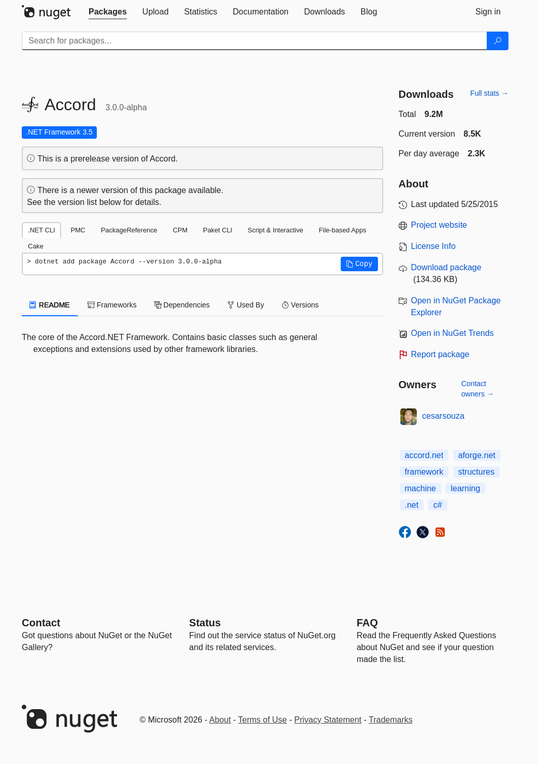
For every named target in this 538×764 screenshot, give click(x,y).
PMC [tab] (77, 230)
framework (424, 471)
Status (205, 622)
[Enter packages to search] (254, 41)
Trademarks (391, 719)
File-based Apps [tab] (343, 230)
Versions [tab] (300, 305)
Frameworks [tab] (112, 305)
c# (437, 505)
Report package (440, 354)
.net (412, 505)
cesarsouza (443, 416)
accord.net (424, 455)
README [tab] (50, 305)
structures (476, 471)
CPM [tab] (180, 230)
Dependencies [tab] (182, 305)
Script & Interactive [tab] (275, 230)
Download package (446, 267)
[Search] (497, 41)
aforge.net (477, 455)
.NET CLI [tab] (41, 230)
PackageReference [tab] (129, 230)
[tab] (108, 12)
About (220, 719)
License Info (433, 246)
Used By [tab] (245, 305)
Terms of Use (262, 719)
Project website (439, 225)
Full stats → (489, 93)
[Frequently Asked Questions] (367, 622)
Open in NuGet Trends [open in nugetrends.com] (452, 333)
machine (420, 488)
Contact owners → (477, 388)
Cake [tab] (35, 246)
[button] (359, 264)
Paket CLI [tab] (217, 230)
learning (465, 488)
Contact (41, 622)
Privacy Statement (327, 719)
